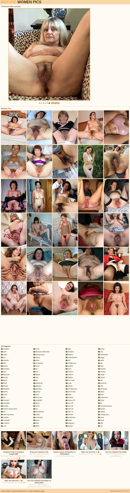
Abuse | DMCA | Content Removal (11, 491)
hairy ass (37, 397)
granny (36, 392)
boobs (4, 392)
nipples (69, 377)
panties (69, 414)
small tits (102, 383)
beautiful (5, 369)
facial (36, 366)
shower (101, 372)
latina (36, 426)
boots (4, 394)
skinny (101, 377)
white (101, 420)
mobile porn (71, 363)
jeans (36, 420)
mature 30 (70, 400)
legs (68, 349)
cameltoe (5, 403)
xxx (100, 426)
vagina (101, 412)
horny (36, 406)
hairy (36, 394)
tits (100, 403)
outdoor (69, 397)
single (101, 374)
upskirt (101, 409)
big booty (5, 374)
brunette (5, 400)
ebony (36, 357)
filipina (36, 374)
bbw (3, 363)
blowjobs (5, 389)
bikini (4, 380)
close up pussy (7, 414)
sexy (100, 366)
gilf (35, 380)
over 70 (69, 412)
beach (4, 366)
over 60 (69, 409)
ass (3, 357)
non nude (70, 380)
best (3, 372)
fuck (35, 377)
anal (3, 352)
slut (100, 380)
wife (100, 423)
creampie (5, 420)
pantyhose (70, 417)
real (100, 352)
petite (69, 420)
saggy (101, 357)
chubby (4, 406)
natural (69, 374)
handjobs (37, 400)
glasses (37, 386)
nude (68, 383)
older (68, 394)
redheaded (103, 354)
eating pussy (39, 354)
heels (36, 403)
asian (4, 354)
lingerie (69, 354)
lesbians (70, 352)
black (4, 383)
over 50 (69, 406)
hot (35, 409)
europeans (38, 363)
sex (100, 363)
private (69, 426)
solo (100, 386)
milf (68, 360)
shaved (101, 369)
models (69, 366)
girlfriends (38, 383)
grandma (37, 389)
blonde (4, 386)
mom (68, 369)
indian (36, 414)
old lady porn (71, 389)
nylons (69, 386)
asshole (5, 360)
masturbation (71, 357)
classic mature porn (9, 409)
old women (71, 392)
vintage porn (103, 414)
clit (3, 412)
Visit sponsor (55, 103)
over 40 (69, 403)
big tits (4, 377)
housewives (38, 412)
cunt (3, 426)
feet (35, 372)
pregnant (70, 423)
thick (100, 394)
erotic (36, 360)
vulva (101, 417)
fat (35, 369)
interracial (38, 417)
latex (36, 423)
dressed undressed (41, 352)
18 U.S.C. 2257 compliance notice (33, 491)
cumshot (5, 423)
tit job (101, 400)
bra (3, 397)
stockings (102, 389)
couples (5, 417)
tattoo (101, 392)
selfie (101, 360)
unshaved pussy (105, 406)
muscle (69, 372)
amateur (5, 349)
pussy (101, 349)
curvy (36, 349)
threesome (103, 397)
